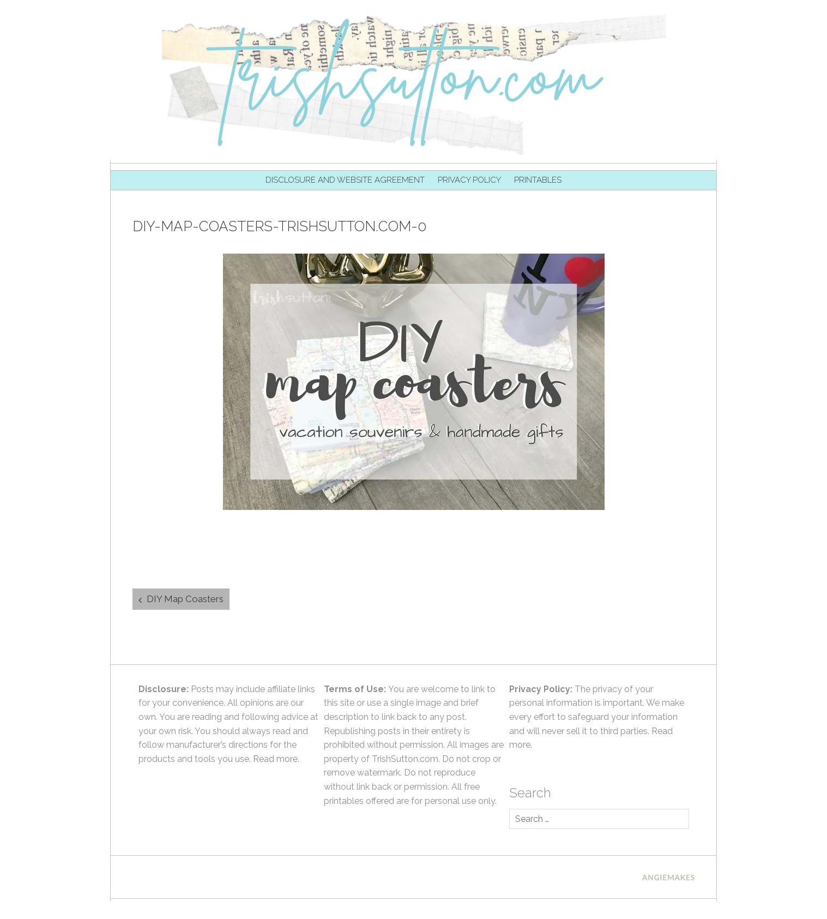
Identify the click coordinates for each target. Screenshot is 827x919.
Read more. (276, 759)
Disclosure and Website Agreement (345, 180)
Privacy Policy (469, 180)
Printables (538, 180)
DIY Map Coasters (185, 598)
